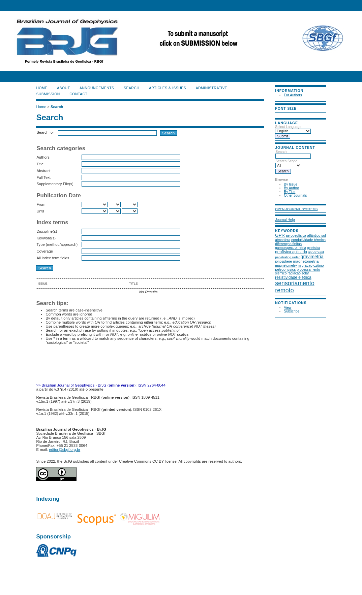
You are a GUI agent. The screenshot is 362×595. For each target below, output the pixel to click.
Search (293, 154)
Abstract (43, 171)
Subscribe (291, 311)
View (287, 307)
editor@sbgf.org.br (64, 450)
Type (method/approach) (57, 244)
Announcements (97, 88)
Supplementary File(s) (54, 184)
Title (39, 164)
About (63, 88)
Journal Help (285, 220)
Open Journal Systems (296, 209)
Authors (43, 157)
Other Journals (295, 195)
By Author (291, 188)
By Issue (290, 184)
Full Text (43, 177)
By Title (289, 192)
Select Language (288, 127)
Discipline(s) (46, 231)
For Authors (293, 95)
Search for (45, 132)
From (40, 204)
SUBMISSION (48, 94)
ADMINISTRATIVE (212, 88)
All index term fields (52, 258)
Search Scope (288, 163)
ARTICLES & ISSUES (167, 88)
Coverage (44, 251)
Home (41, 88)
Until (40, 211)
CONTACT (78, 94)
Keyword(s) (46, 238)
